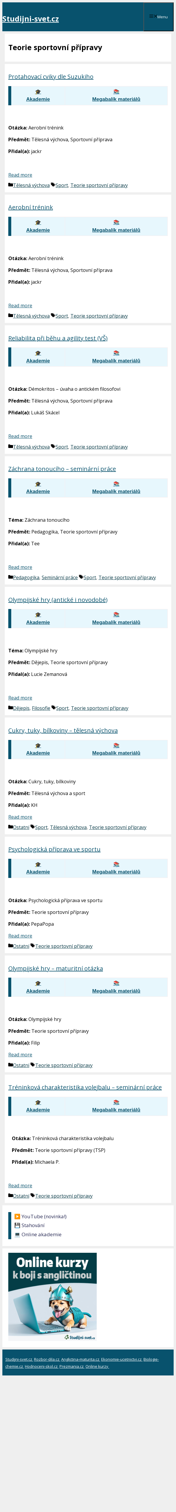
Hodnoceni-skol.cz (42, 1366)
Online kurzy (97, 1366)
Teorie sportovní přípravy (99, 185)
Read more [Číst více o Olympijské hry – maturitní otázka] (20, 1054)
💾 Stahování (29, 1225)
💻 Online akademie (38, 1234)
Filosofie (41, 708)
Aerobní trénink (30, 207)
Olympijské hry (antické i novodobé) (58, 600)
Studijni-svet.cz (30, 19)
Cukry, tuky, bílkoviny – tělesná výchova (63, 730)
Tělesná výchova (31, 185)
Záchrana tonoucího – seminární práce (62, 469)
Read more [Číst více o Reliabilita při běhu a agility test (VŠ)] (20, 436)
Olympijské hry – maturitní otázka (55, 968)
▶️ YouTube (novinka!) (40, 1216)
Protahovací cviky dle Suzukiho (50, 77)
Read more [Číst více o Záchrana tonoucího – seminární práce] (20, 567)
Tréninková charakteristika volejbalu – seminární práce (85, 1087)
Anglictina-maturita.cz (80, 1359)
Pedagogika (26, 577)
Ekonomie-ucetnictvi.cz (122, 1359)
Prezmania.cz (72, 1366)
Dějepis (21, 708)
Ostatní (21, 827)
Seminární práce (60, 577)
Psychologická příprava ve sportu (54, 849)
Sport (62, 185)
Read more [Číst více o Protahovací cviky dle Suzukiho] (20, 175)
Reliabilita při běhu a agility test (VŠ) (58, 338)
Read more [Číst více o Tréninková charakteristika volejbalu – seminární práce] (20, 1185)
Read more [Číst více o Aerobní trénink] (20, 305)
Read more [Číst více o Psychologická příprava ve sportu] (20, 936)
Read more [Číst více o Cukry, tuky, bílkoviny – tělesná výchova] (20, 817)
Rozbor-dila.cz (47, 1359)
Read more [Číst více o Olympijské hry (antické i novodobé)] (20, 698)
